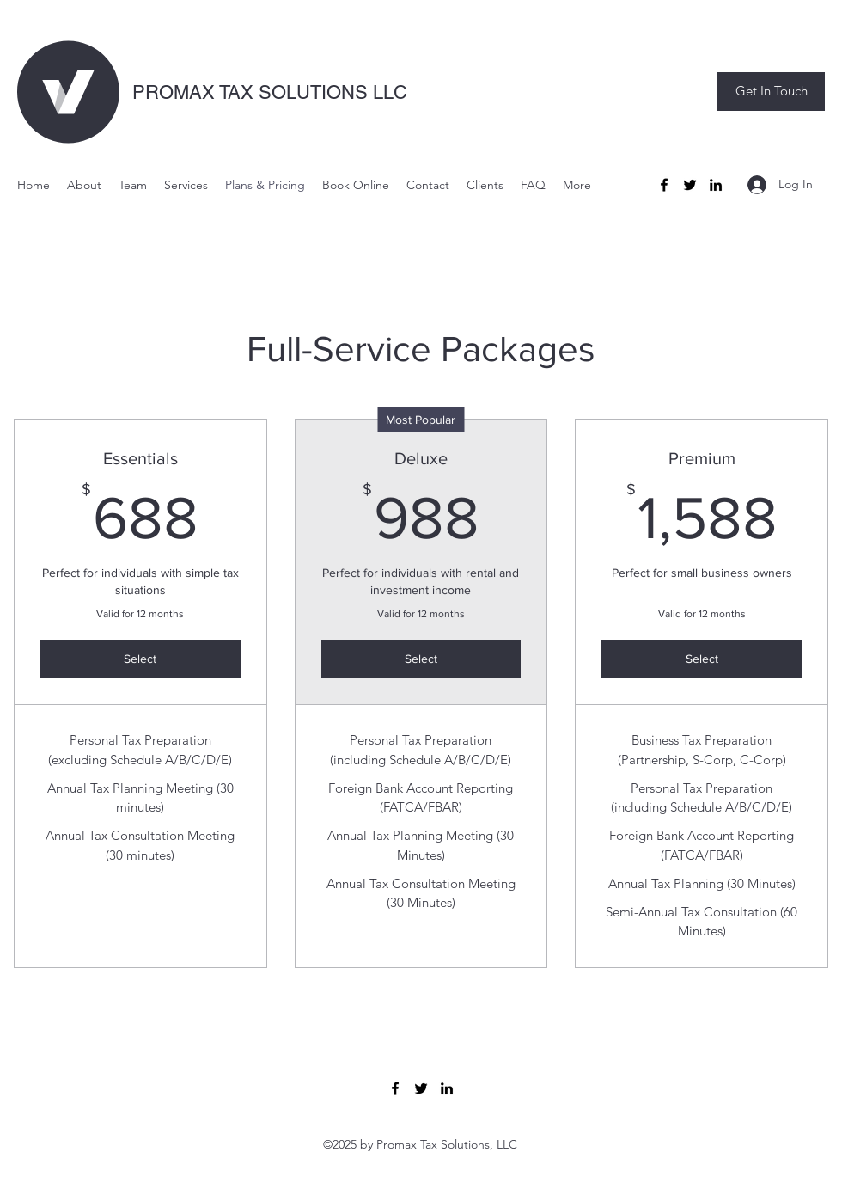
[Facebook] (664, 184)
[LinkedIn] (715, 184)
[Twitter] (690, 184)
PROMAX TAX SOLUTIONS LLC (269, 92)
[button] (771, 91)
